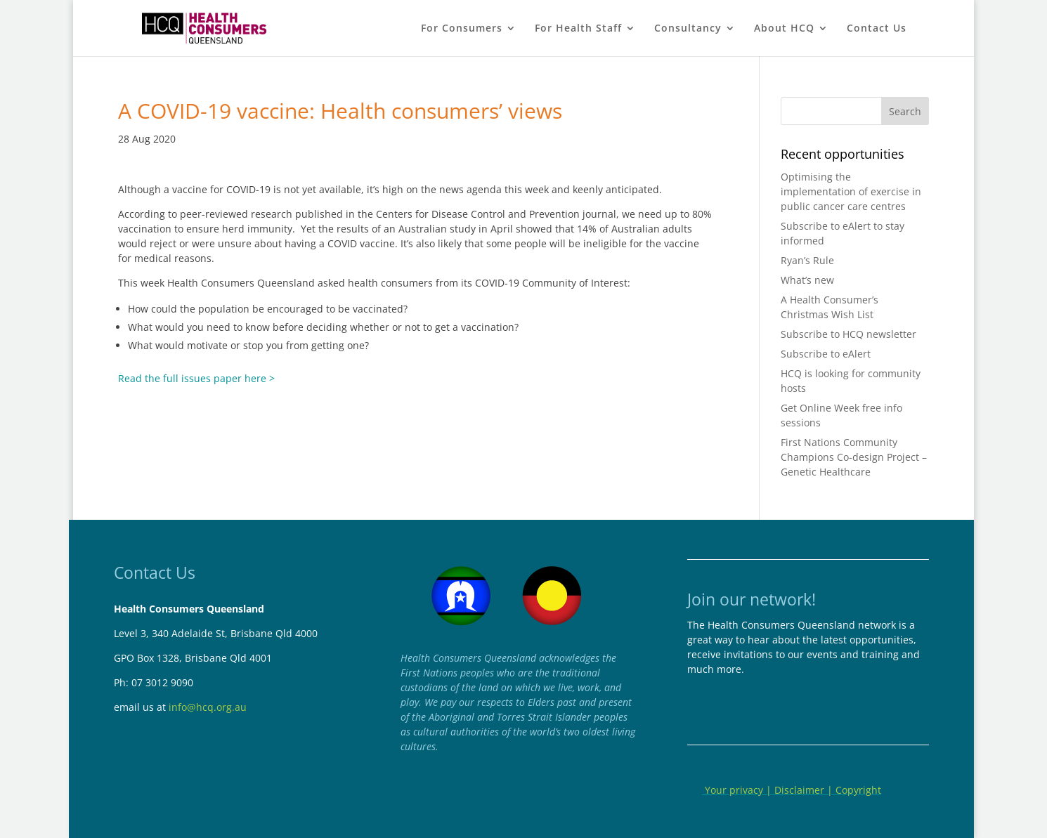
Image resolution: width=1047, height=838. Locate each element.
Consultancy (688, 28)
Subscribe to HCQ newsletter (848, 334)
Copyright (858, 790)
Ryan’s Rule (807, 260)
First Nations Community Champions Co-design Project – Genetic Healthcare (854, 457)
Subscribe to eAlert (826, 353)
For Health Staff (578, 28)
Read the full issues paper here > (196, 378)
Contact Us (876, 28)
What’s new (807, 280)
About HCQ (784, 28)
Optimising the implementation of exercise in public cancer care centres (851, 191)
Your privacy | (738, 790)
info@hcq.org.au (208, 707)
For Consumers (461, 28)
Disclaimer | (804, 790)
